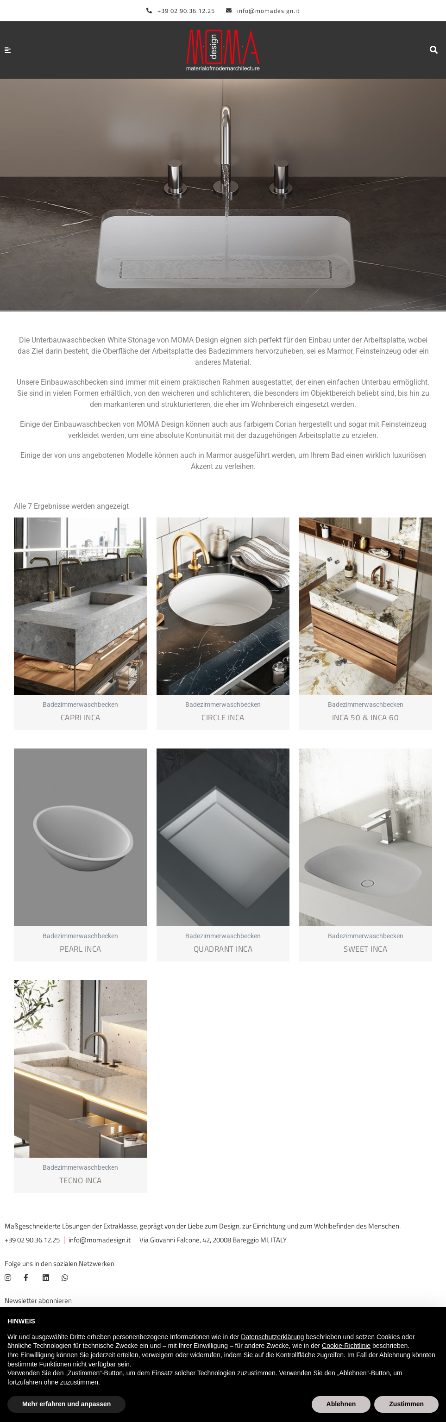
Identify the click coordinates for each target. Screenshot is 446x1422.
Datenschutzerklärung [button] (272, 1337)
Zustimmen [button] (406, 1404)
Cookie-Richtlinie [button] (346, 1345)
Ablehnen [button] (341, 1404)
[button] (433, 50)
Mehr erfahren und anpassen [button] (66, 1404)
